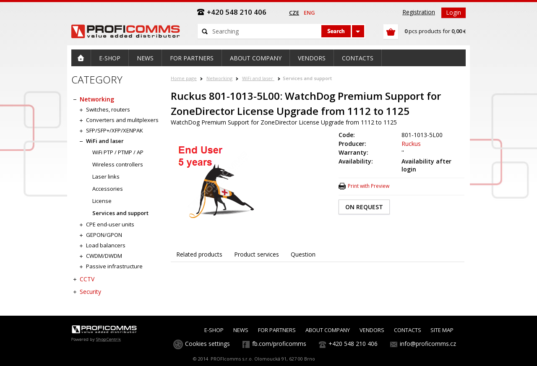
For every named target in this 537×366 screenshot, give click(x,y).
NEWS (240, 330)
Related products (199, 254)
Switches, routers (108, 109)
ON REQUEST (364, 207)
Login (453, 12)
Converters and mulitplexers (122, 120)
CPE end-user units (110, 224)
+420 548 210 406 (353, 344)
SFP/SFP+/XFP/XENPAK (114, 130)
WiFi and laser (258, 78)
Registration (418, 12)
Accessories (107, 188)
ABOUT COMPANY (327, 330)
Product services (256, 254)
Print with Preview (368, 185)
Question (303, 254)
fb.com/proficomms (279, 344)
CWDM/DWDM (104, 256)
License (102, 201)
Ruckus (411, 144)
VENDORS (372, 330)
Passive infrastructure (114, 266)
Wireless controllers (117, 164)
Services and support (307, 78)
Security (90, 292)
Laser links (106, 176)
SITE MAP (442, 330)
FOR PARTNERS (277, 330)
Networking (219, 78)
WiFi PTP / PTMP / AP (117, 152)
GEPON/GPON (104, 235)
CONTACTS (407, 330)
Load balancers (105, 245)
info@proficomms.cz (428, 344)
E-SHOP (214, 330)
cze (294, 12)
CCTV (87, 279)
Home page (184, 78)
